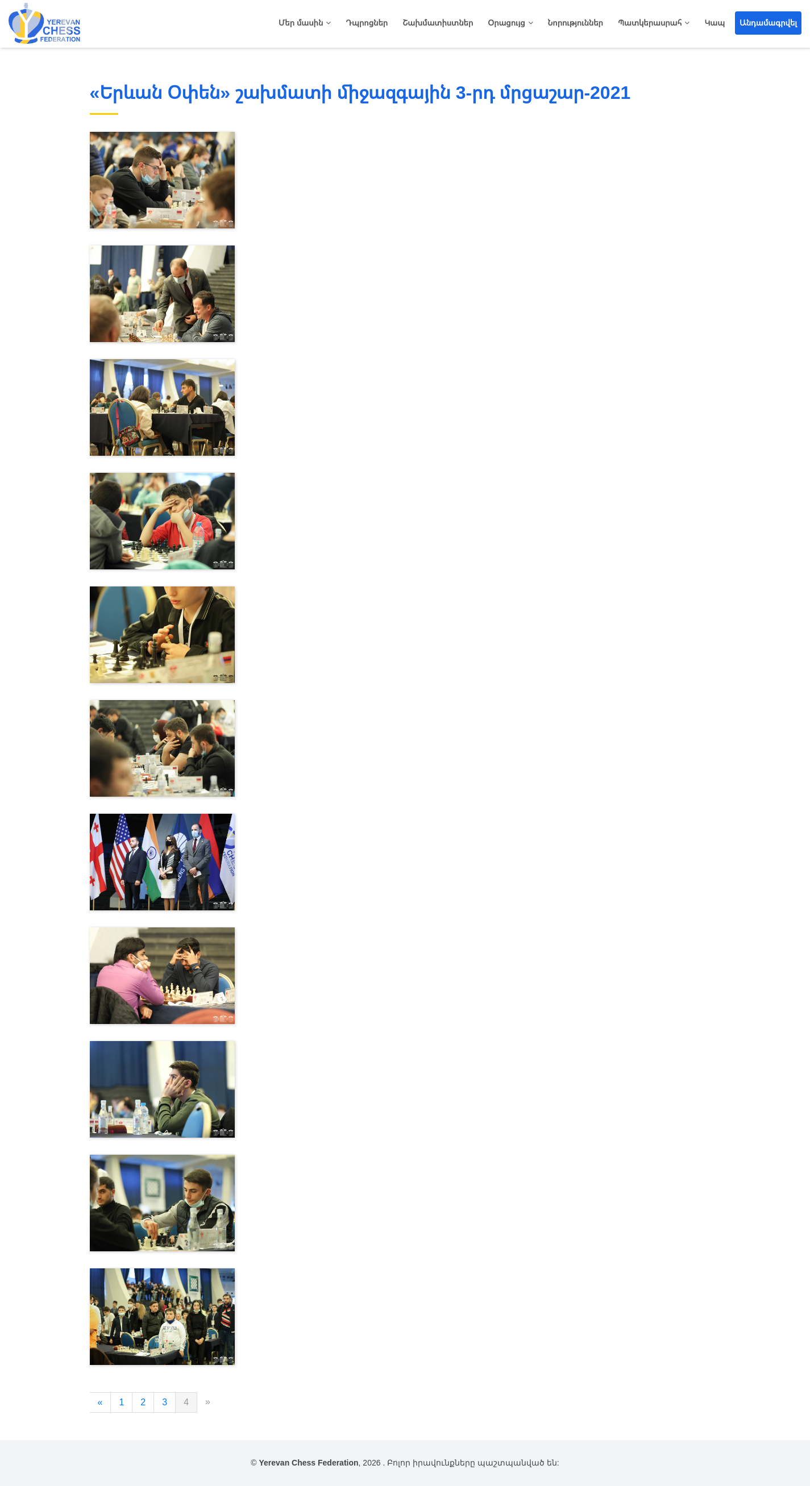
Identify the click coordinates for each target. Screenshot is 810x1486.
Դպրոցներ (367, 22)
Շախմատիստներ (437, 22)
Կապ (714, 22)
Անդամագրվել (768, 22)
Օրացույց (506, 22)
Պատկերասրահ (650, 22)
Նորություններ (575, 22)
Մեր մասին (301, 22)
